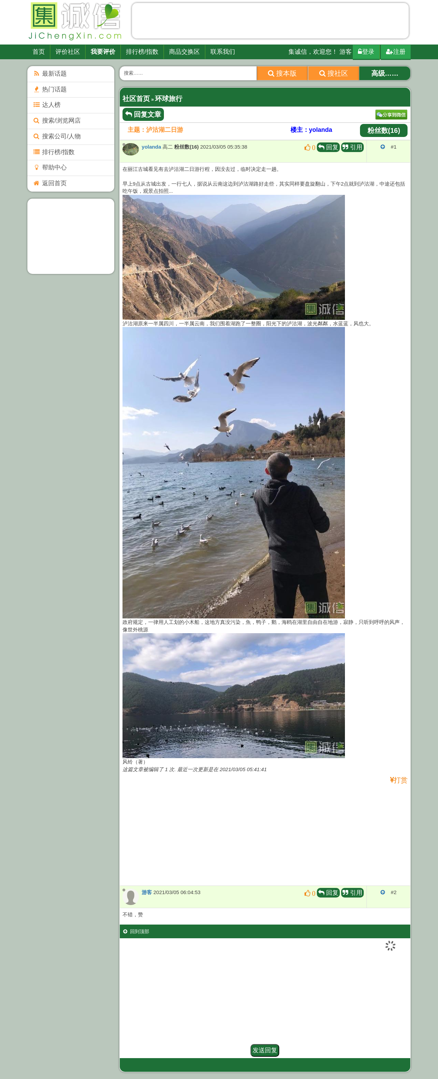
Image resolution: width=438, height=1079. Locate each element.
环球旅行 (168, 98)
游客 (147, 892)
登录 (366, 51)
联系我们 (222, 51)
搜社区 (333, 73)
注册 (395, 51)
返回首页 (50, 183)
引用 (352, 147)
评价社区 (67, 51)
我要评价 (103, 51)
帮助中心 (50, 167)
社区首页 (136, 98)
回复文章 (143, 114)
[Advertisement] (270, 22)
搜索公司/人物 (57, 136)
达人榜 (47, 104)
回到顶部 (136, 931)
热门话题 (50, 89)
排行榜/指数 (142, 51)
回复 (328, 147)
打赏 (401, 780)
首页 (39, 51)
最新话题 (50, 73)
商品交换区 (184, 51)
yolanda (151, 147)
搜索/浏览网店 (57, 120)
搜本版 (282, 73)
